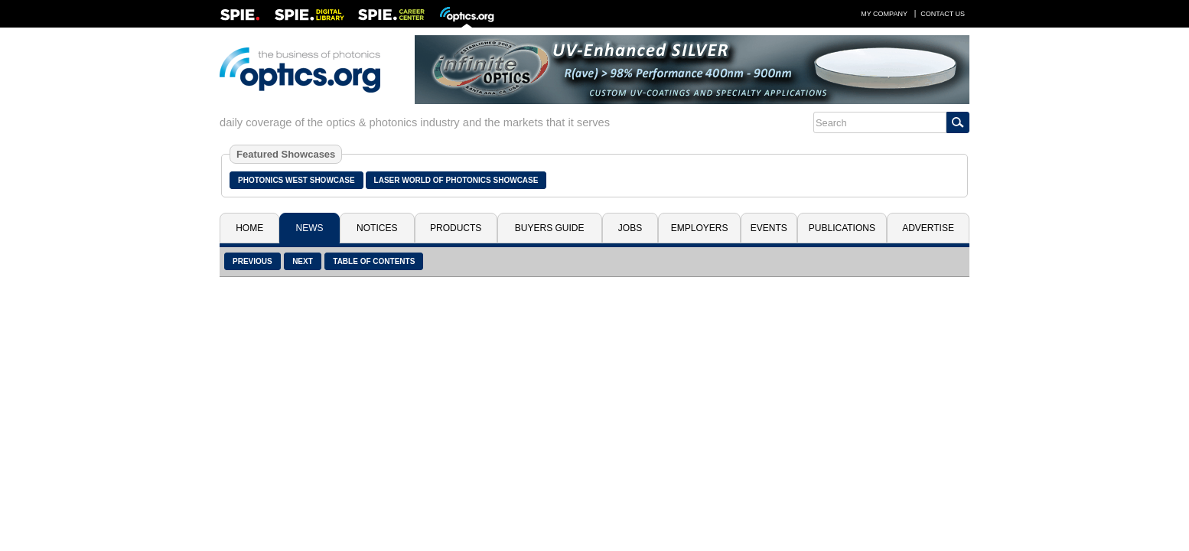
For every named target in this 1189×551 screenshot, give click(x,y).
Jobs (630, 228)
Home (249, 228)
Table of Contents (374, 261)
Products (455, 228)
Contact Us (942, 14)
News (310, 228)
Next (302, 261)
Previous (252, 261)
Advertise (928, 228)
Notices (377, 228)
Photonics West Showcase (296, 180)
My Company (884, 14)
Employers (699, 228)
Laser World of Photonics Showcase (456, 180)
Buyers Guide (550, 228)
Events (769, 228)
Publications (842, 228)
